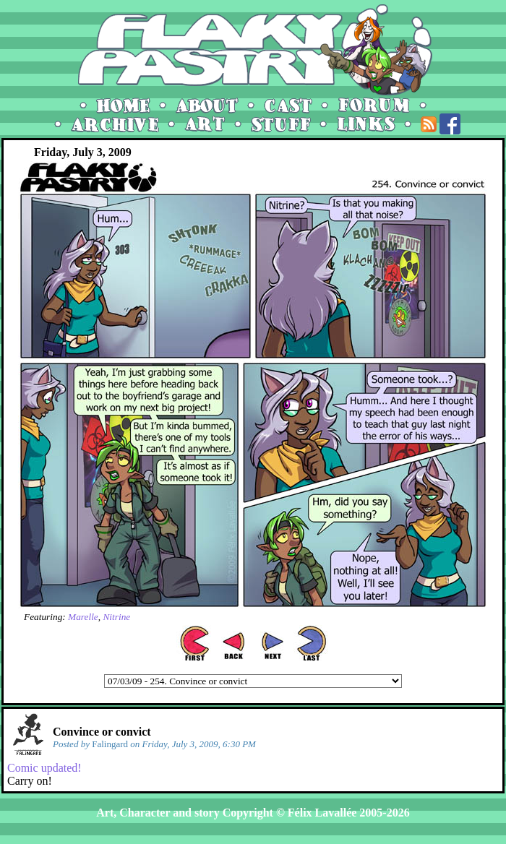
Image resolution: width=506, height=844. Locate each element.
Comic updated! (44, 768)
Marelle (83, 616)
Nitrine (116, 616)
